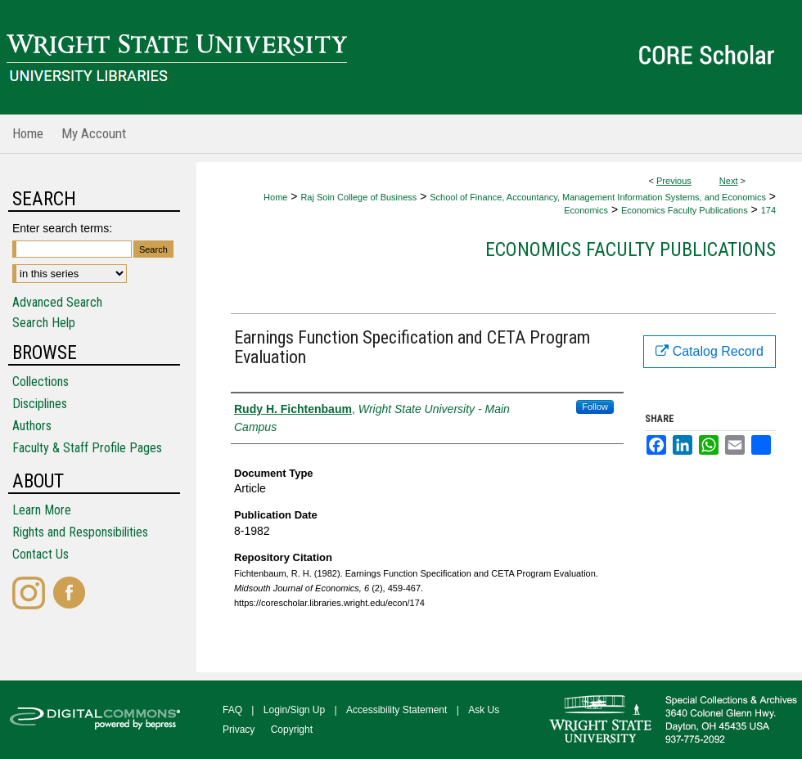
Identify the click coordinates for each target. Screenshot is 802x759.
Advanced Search (57, 302)
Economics (586, 210)
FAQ (232, 710)
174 (768, 210)
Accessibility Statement (396, 710)
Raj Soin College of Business (358, 197)
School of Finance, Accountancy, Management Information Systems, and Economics (598, 197)
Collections (40, 381)
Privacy (239, 729)
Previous (674, 181)
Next (728, 181)
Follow (595, 406)
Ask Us (483, 710)
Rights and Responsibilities (80, 532)
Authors (32, 425)
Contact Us (40, 554)
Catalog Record (710, 351)
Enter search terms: (62, 228)
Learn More (41, 510)
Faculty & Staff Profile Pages (87, 448)
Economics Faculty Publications (684, 210)
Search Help (43, 322)
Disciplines (39, 403)
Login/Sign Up (294, 710)
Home (275, 197)
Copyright (292, 729)
